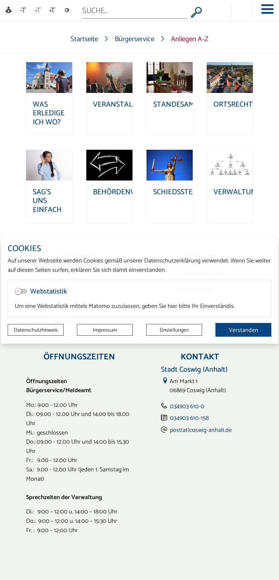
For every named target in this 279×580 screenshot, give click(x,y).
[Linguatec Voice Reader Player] (8, 10)
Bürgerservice (134, 38)
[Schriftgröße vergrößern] (52, 10)
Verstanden (243, 329)
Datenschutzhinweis (36, 330)
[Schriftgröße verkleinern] (23, 10)
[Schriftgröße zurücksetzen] (37, 10)
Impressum (105, 330)
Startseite (84, 38)
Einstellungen (174, 330)
